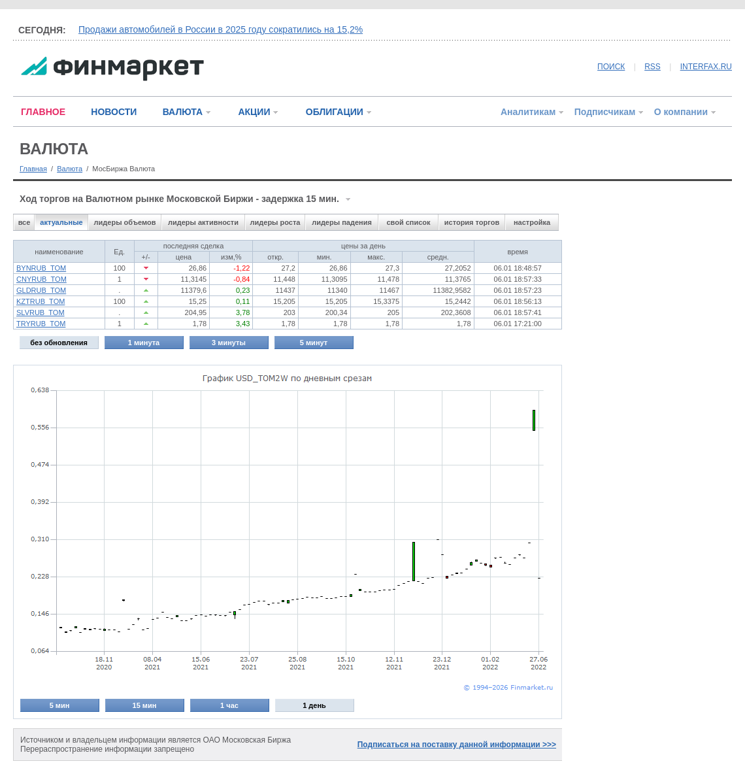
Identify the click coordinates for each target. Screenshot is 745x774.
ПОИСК (611, 66)
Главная (33, 169)
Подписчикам (605, 112)
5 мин (60, 705)
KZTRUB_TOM (40, 301)
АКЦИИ (254, 112)
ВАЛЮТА (183, 112)
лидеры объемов (125, 222)
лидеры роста (275, 222)
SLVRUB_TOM (40, 312)
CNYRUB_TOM (41, 279)
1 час (229, 705)
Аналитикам (528, 112)
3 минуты (229, 342)
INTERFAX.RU (706, 66)
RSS (652, 66)
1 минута (143, 342)
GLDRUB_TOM (41, 290)
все (24, 222)
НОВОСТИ (114, 112)
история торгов (471, 222)
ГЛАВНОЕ (43, 112)
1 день (314, 705)
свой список (408, 222)
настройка (532, 222)
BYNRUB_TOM (41, 268)
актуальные (61, 222)
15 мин (145, 705)
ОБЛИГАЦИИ (334, 112)
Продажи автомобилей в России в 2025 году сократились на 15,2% (220, 29)
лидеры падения (342, 222)
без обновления (59, 342)
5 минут (313, 342)
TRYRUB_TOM (40, 324)
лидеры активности (203, 222)
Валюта (69, 169)
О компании (681, 112)
